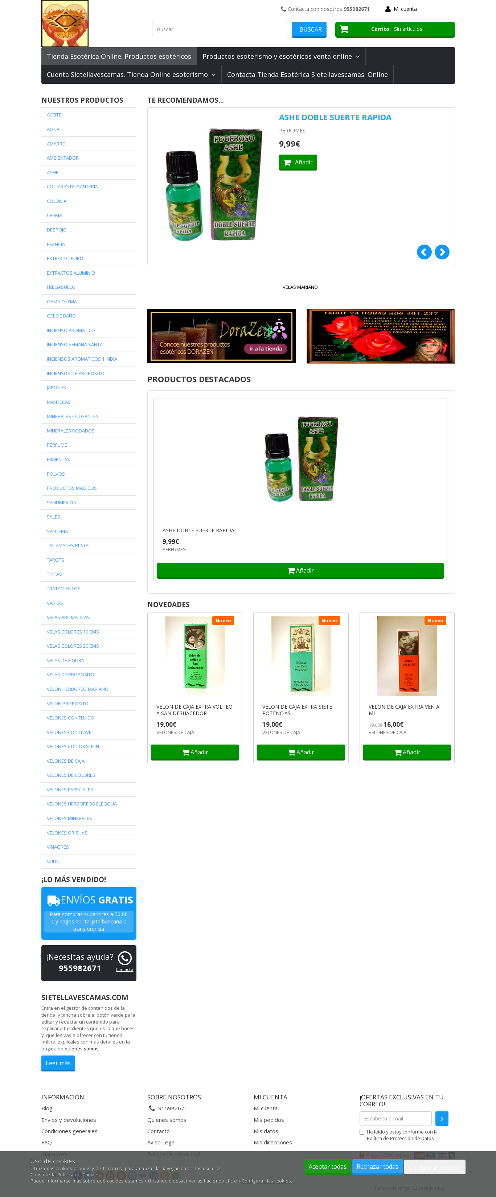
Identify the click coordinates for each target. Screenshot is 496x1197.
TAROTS (55, 560)
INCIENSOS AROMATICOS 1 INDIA (82, 359)
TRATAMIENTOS (64, 588)
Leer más (58, 1063)
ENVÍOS (88, 899)
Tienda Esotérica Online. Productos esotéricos (119, 56)
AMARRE (56, 143)
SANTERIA (57, 531)
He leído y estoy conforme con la (399, 1134)
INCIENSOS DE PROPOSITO (75, 373)
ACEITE (54, 114)
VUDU (53, 861)
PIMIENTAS (58, 459)
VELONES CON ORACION (73, 746)
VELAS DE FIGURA (65, 660)
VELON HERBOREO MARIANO (77, 689)
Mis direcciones (273, 1142)
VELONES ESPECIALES (70, 789)
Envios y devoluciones (68, 1119)
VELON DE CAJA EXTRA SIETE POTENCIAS (297, 710)
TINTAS (54, 574)
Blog (47, 1108)
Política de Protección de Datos (400, 1138)
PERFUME (57, 445)
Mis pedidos (269, 1119)
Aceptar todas (328, 1167)
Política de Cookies (78, 1175)
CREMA (54, 215)
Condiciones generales (69, 1131)
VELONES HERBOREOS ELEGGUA (82, 803)
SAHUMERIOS (61, 502)
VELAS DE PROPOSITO (70, 674)
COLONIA (56, 201)
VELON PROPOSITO (68, 703)
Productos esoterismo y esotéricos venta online (281, 56)
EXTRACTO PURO (65, 258)
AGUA (53, 129)
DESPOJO (57, 229)
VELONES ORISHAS (67, 832)
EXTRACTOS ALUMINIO (71, 273)
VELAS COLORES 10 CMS (73, 631)
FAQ (46, 1142)
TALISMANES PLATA (68, 545)
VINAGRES (58, 847)
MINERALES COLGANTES (73, 416)
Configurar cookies (435, 1168)
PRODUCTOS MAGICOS (72, 488)
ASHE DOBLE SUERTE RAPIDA (335, 116)
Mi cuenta (405, 8)
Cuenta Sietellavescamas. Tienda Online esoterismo (131, 74)
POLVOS (56, 474)
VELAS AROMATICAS (68, 617)
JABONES (56, 387)
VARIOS (55, 603)
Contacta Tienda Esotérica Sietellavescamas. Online (307, 74)
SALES (53, 516)
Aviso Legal (161, 1142)
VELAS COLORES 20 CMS (73, 646)
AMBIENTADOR (63, 158)
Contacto (124, 969)
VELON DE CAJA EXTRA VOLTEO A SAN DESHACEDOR (194, 710)
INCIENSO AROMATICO (71, 330)
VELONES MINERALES (69, 818)
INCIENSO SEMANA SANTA (75, 344)
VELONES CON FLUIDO (70, 717)
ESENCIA (56, 244)
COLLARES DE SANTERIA (72, 186)
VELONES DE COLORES (71, 775)
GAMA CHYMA (62, 301)
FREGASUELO (61, 287)
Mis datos (266, 1131)
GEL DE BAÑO (61, 315)
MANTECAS (59, 402)
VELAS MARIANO (300, 287)
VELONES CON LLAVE (69, 732)
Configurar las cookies (266, 1181)
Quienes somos (166, 1119)
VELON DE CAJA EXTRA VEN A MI (404, 710)
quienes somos (82, 1048)
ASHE (52, 172)
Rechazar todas (377, 1167)
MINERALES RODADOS (71, 430)
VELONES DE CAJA (66, 761)
